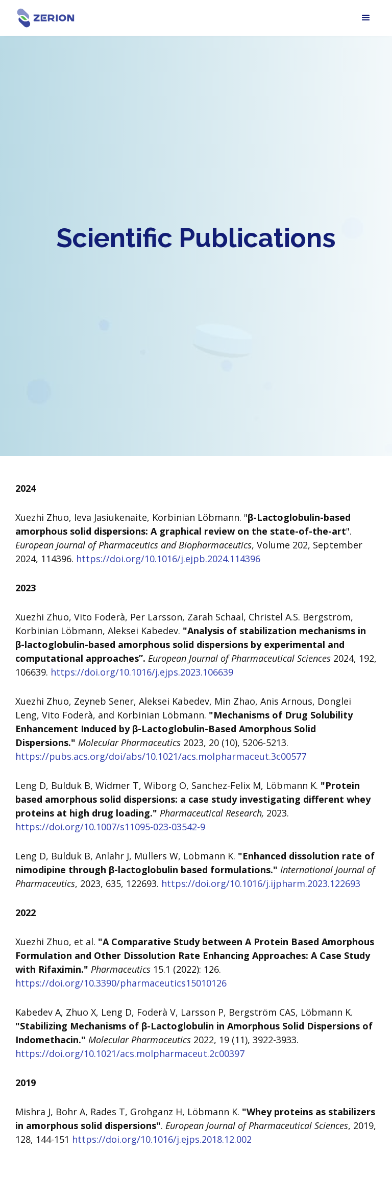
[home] (46, 18)
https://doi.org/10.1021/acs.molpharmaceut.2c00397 (129, 1053)
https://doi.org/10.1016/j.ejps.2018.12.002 (162, 1139)
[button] (366, 18)
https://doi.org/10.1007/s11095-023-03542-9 (110, 827)
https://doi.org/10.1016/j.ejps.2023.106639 (142, 672)
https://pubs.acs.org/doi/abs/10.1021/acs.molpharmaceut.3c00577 (160, 756)
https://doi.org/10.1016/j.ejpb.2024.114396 (167, 559)
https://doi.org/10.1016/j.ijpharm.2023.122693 (260, 883)
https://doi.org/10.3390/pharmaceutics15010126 (121, 983)
